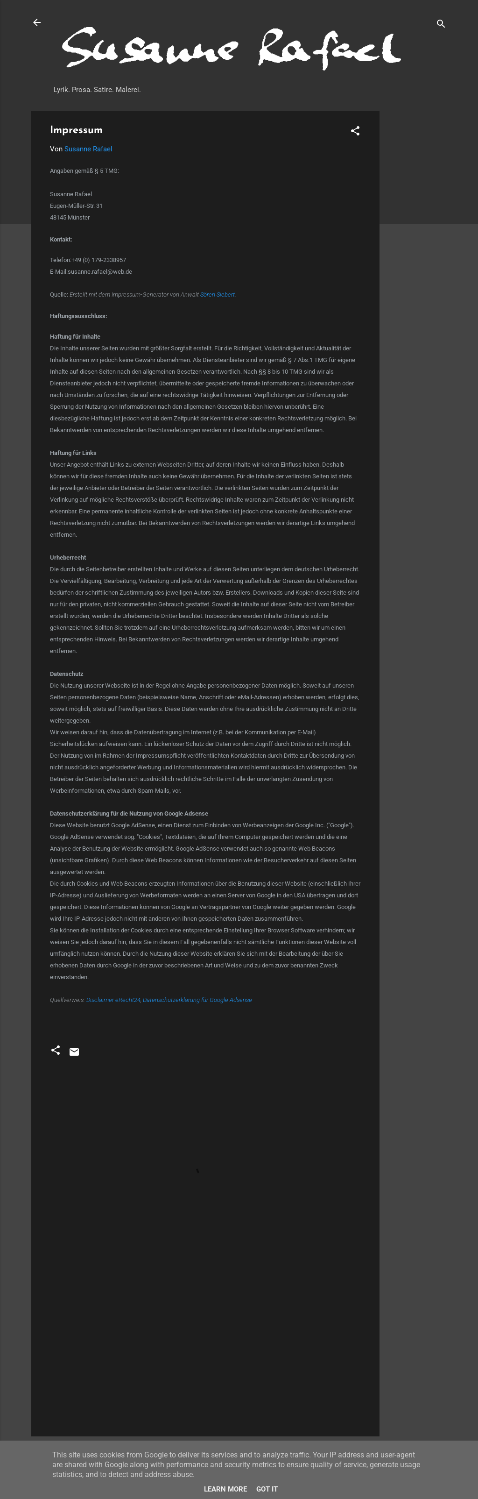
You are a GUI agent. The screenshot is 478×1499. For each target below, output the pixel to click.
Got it (267, 1489)
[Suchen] (441, 25)
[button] (355, 132)
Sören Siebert (217, 294)
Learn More (225, 1489)
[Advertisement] (417, 251)
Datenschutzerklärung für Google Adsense (197, 999)
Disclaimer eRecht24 (113, 999)
